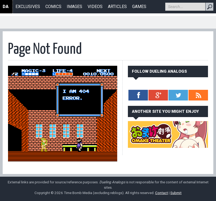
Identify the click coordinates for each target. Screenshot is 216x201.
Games (139, 6)
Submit (176, 193)
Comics (53, 6)
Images (74, 6)
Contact (161, 193)
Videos (95, 6)
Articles (117, 6)
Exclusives (27, 6)
